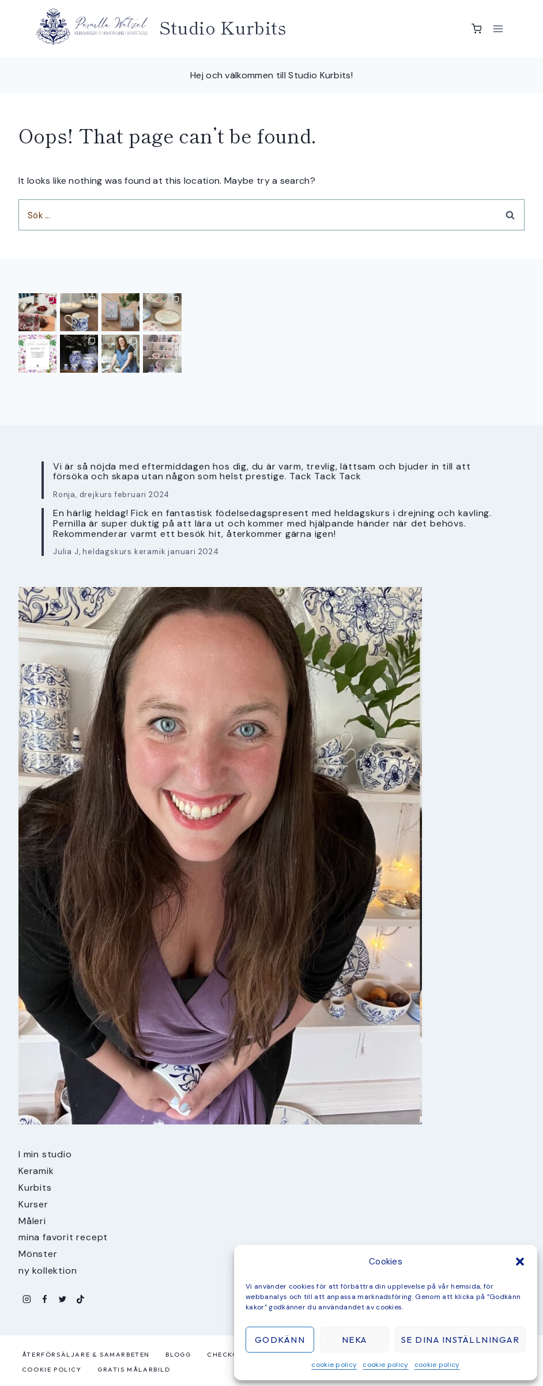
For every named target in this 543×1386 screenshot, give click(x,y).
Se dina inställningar (460, 1339)
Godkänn (280, 1339)
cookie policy (334, 1364)
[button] (520, 1261)
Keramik (36, 1171)
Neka (354, 1339)
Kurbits (35, 1187)
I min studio (45, 1154)
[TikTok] (80, 1299)
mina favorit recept (63, 1237)
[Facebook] (44, 1299)
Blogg (178, 1354)
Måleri (32, 1221)
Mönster (38, 1254)
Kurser (33, 1204)
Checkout (228, 1354)
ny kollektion (47, 1270)
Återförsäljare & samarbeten (86, 1354)
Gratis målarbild (134, 1369)
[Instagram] (26, 1299)
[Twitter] (62, 1299)
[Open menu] (497, 28)
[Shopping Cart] (477, 29)
